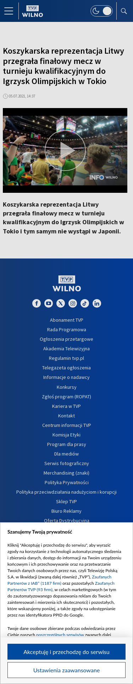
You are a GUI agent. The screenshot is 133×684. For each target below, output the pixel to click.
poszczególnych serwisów (60, 634)
